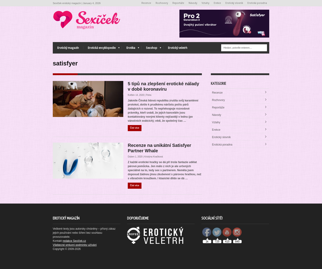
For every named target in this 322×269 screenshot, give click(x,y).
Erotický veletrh (177, 47)
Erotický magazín (68, 47)
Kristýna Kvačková (153, 156)
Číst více (134, 128)
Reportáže (178, 3)
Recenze (146, 3)
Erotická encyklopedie (101, 49)
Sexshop (151, 49)
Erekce (217, 3)
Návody (193, 3)
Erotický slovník (234, 3)
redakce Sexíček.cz (74, 240)
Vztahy (205, 3)
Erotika (130, 49)
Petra (148, 95)
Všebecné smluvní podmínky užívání (75, 245)
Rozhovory (162, 3)
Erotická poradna (257, 3)
